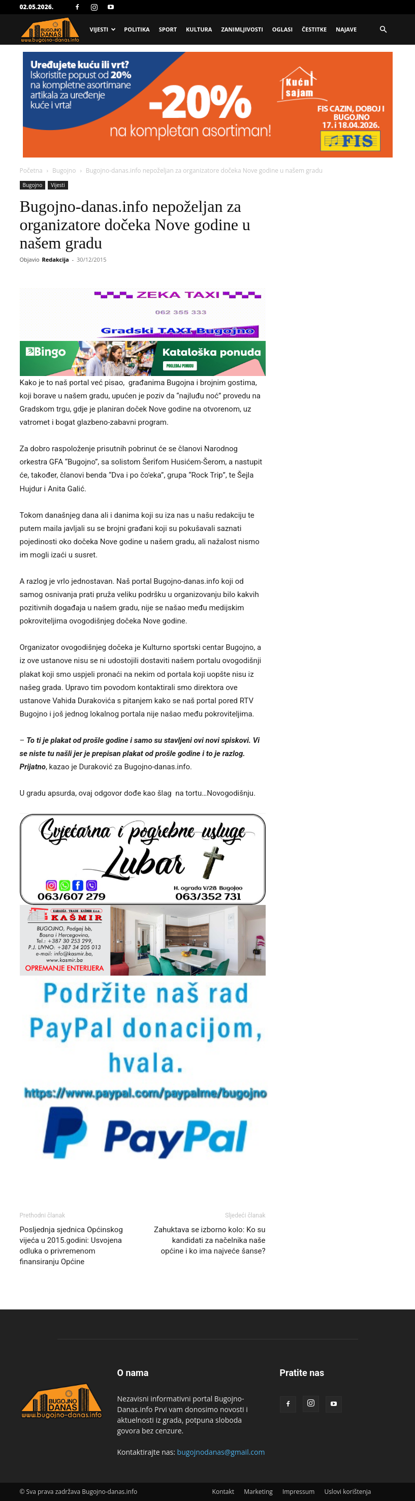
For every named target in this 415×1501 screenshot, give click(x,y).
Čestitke (314, 29)
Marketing (258, 1491)
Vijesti (103, 29)
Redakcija (55, 259)
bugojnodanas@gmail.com (221, 1452)
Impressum (298, 1491)
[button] (383, 30)
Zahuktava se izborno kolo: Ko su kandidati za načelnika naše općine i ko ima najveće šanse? (210, 1240)
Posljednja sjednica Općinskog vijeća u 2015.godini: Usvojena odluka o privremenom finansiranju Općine (71, 1245)
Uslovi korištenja (347, 1491)
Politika (136, 29)
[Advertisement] (207, 128)
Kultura (199, 29)
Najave (346, 29)
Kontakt (223, 1491)
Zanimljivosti (242, 29)
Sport (168, 29)
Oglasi (282, 29)
